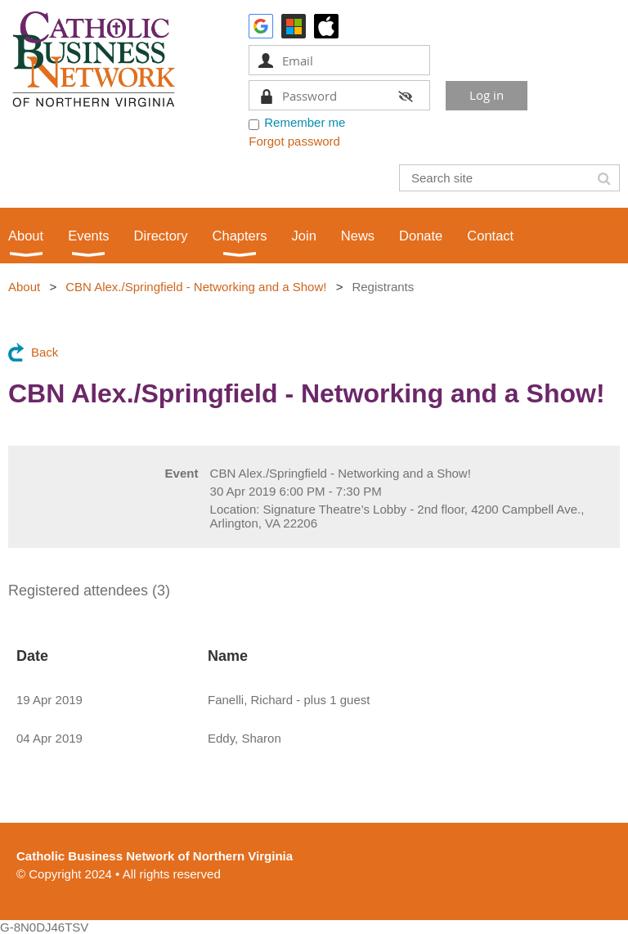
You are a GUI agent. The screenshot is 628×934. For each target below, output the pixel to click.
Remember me (304, 122)
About (24, 287)
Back (44, 352)
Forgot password (294, 141)
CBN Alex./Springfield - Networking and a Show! (195, 287)
